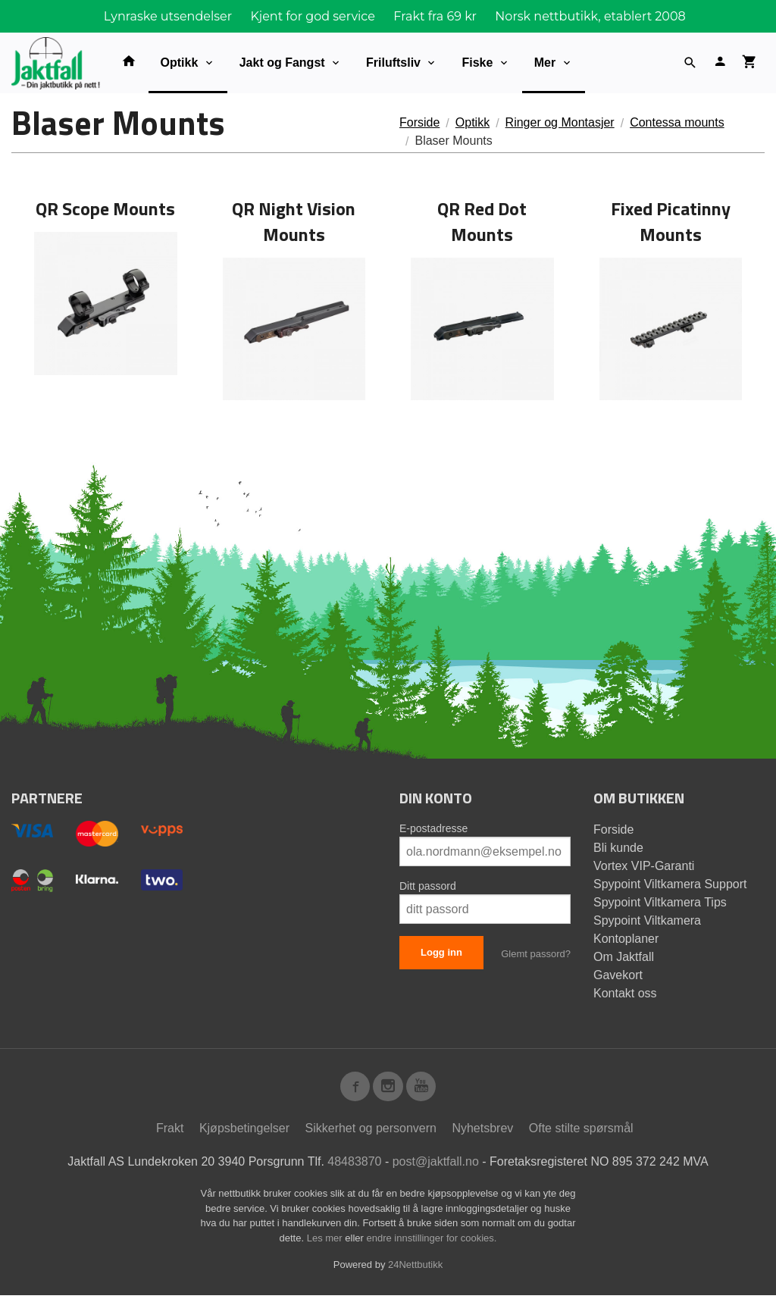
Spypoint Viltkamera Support (669, 884)
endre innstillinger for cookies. (431, 1241)
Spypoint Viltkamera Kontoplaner (647, 929)
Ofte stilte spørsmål (581, 1131)
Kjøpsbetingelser (244, 1131)
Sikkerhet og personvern (370, 1131)
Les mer (326, 1241)
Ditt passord (427, 886)
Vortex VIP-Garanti (643, 865)
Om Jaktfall (623, 956)
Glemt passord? (536, 953)
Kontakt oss (625, 993)
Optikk (180, 62)
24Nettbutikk (415, 1268)
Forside (419, 122)
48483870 (354, 1165)
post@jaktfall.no (436, 1165)
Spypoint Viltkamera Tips (660, 902)
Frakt (169, 1131)
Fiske (477, 62)
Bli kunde (618, 847)
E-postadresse (433, 828)
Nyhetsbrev (482, 1131)
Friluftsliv (393, 62)
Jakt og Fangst (282, 62)
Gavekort (618, 975)
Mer (544, 62)
